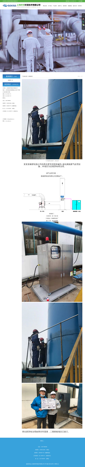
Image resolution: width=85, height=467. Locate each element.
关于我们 (50, 5)
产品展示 (55, 5)
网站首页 (45, 5)
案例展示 (65, 5)
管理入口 (56, 463)
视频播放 (70, 5)
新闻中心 (60, 5)
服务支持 (75, 5)
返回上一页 (80, 76)
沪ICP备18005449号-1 (49, 463)
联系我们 (80, 5)
